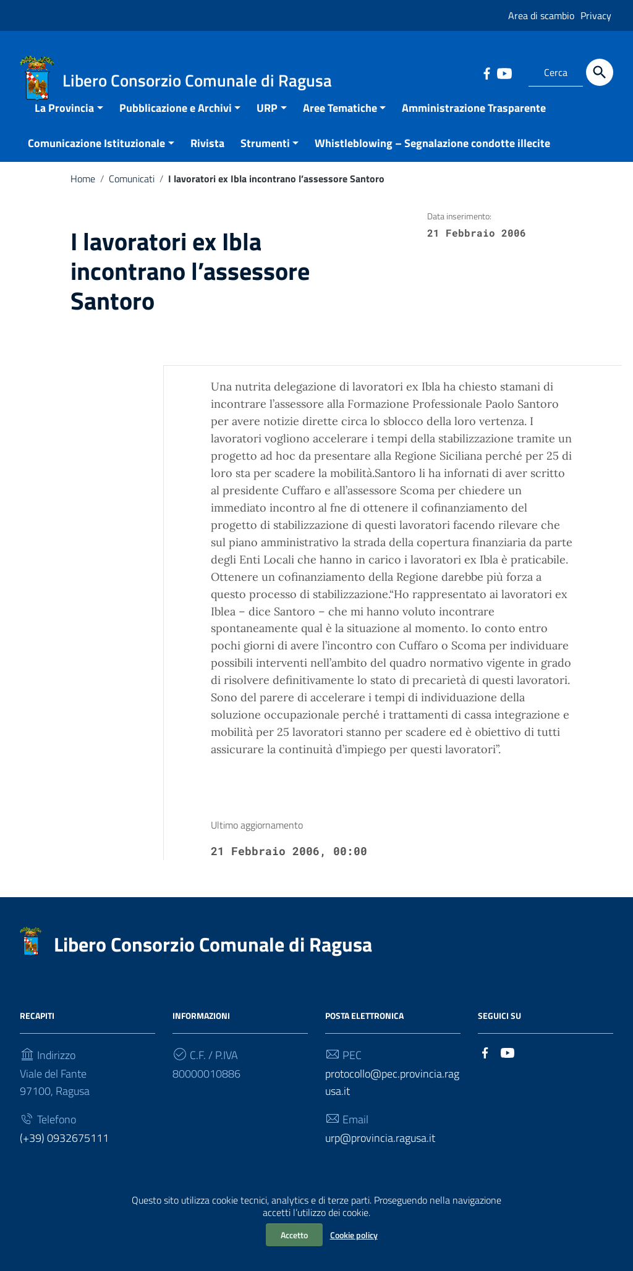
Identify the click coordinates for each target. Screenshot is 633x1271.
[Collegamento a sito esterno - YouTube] (503, 72)
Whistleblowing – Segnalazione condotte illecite (432, 157)
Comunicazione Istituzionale (96, 157)
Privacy (595, 15)
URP (267, 122)
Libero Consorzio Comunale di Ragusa (213, 958)
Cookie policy (354, 1234)
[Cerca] (599, 72)
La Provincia (64, 122)
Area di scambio (541, 15)
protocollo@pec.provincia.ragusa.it (392, 1096)
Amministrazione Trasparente (474, 122)
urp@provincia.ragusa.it (380, 1152)
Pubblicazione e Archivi (175, 122)
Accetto (294, 1234)
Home (82, 192)
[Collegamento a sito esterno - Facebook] (486, 72)
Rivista (207, 157)
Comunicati (132, 192)
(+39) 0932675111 (64, 1152)
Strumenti (265, 157)
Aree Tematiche (340, 122)
